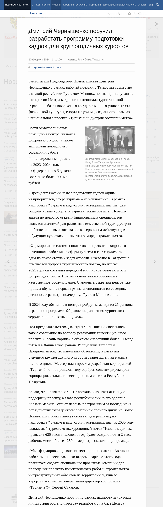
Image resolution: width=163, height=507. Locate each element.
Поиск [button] (158, 5)
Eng (151, 4)
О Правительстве (41, 4)
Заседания (68, 4)
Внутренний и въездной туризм (47, 67)
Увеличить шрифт (119, 13)
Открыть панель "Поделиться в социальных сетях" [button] (140, 13)
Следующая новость (131, 150)
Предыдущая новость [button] (154, 261)
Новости (56, 4)
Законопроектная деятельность (119, 4)
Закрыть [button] (159, 26)
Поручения (95, 4)
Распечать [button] (129, 13)
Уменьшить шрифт (109, 13)
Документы (81, 4)
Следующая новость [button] (8, 261)
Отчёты (142, 4)
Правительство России (17, 4)
